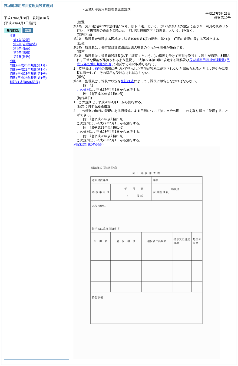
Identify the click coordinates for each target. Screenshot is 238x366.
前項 (98, 68)
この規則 (83, 89)
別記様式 (127, 81)
